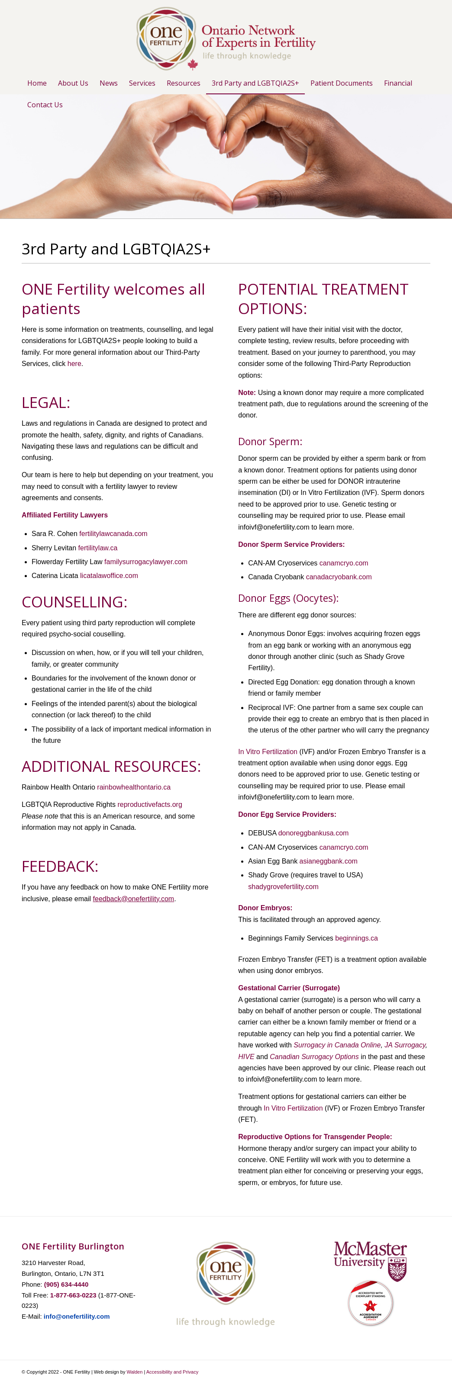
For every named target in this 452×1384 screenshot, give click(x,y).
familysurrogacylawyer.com (145, 561)
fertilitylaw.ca (98, 548)
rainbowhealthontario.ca (134, 787)
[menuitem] (37, 83)
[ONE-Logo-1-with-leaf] (226, 36)
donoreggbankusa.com (313, 833)
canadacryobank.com (339, 577)
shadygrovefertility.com (283, 886)
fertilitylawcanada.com (113, 533)
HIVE (246, 1056)
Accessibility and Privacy (172, 1371)
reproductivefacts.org (149, 804)
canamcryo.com (344, 563)
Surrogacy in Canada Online (337, 1045)
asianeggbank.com (329, 861)
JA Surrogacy (404, 1045)
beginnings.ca (356, 938)
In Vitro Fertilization (267, 751)
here (74, 363)
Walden (134, 1371)
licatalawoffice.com (109, 575)
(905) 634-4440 (66, 1284)
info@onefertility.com (77, 1316)
